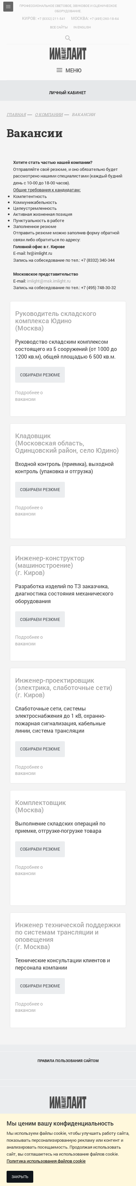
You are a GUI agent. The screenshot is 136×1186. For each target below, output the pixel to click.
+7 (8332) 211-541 (52, 19)
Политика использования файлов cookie (46, 1161)
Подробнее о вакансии (29, 395)
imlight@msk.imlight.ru (48, 281)
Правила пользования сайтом (68, 1060)
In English (82, 27)
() (55, 320)
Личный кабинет (67, 92)
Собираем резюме (40, 374)
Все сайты (59, 27)
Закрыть (20, 1176)
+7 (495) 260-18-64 (104, 19)
